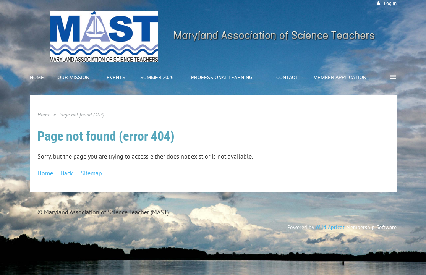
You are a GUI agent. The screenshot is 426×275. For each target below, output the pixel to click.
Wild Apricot (330, 227)
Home (43, 114)
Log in (390, 3)
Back (67, 173)
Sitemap (91, 173)
